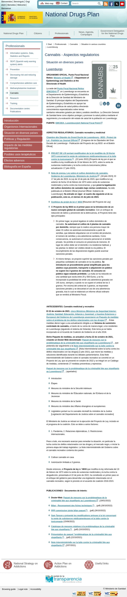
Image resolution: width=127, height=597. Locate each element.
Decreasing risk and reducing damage (23, 76)
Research (14, 98)
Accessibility (35, 589)
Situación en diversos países (21, 132)
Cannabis (14, 93)
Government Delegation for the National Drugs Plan (112, 33)
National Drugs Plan (72, 14)
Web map (49, 3)
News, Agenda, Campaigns (86, 33)
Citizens (38, 33)
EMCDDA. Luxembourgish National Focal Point (79, 123)
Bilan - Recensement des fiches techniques (73, 505)
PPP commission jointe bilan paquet (70, 510)
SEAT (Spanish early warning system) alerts (23, 63)
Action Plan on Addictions (62, 565)
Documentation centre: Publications (20, 110)
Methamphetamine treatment (22, 88)
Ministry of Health (64, 78)
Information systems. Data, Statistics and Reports (22, 54)
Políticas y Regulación (17, 139)
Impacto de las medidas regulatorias (18, 146)
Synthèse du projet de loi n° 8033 (66, 202)
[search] (87, 3)
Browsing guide (9, 589)
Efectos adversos (14, 160)
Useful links (102, 563)
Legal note (23, 589)
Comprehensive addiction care (23, 83)
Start (50, 44)
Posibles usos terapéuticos (20, 154)
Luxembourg (52, 47)
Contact (64, 3)
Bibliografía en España (17, 166)
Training (13, 103)
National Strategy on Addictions (26, 565)
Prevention (15, 69)
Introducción (11, 120)
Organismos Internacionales (20, 126)
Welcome (21, 5)
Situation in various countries (93, 44)
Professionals (61, 33)
